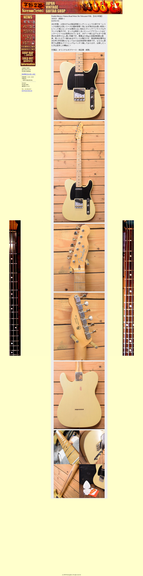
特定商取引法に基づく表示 (28, 74)
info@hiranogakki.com (27, 90)
